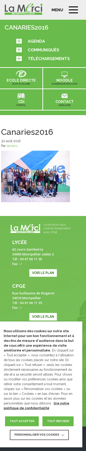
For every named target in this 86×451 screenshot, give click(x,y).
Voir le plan (43, 273)
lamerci (12, 146)
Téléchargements (43, 58)
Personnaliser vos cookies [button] (36, 434)
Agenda (30, 41)
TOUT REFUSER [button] (58, 421)
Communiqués (37, 49)
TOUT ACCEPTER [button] (22, 421)
